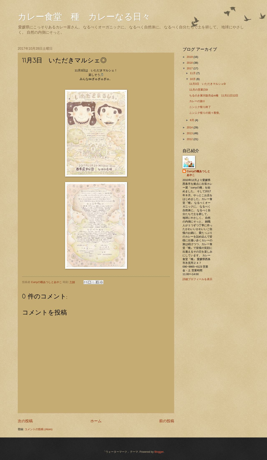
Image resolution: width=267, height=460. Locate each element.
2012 (190, 139)
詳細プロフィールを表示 (197, 279)
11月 (193, 73)
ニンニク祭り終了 (200, 107)
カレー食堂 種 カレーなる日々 (84, 16)
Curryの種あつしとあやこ (198, 173)
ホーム (96, 421)
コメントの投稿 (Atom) (38, 429)
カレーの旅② (197, 101)
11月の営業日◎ (198, 89)
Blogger (159, 451)
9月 (192, 120)
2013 (190, 133)
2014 (190, 127)
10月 (193, 79)
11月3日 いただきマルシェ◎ (207, 83)
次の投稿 (25, 421)
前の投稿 (166, 421)
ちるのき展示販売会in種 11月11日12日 (213, 95)
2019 (190, 56)
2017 (190, 68)
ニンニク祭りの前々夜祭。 (205, 112)
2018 (190, 62)
